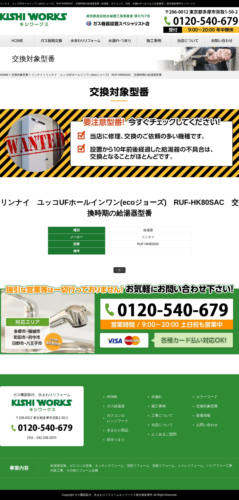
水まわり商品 (117, 430)
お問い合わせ (207, 425)
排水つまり (116, 440)
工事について (162, 415)
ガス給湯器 (116, 406)
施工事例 (158, 406)
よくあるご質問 (163, 434)
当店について (162, 425)
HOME (112, 397)
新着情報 (203, 415)
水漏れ (156, 397)
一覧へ (119, 270)
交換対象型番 (207, 406)
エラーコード (207, 397)
